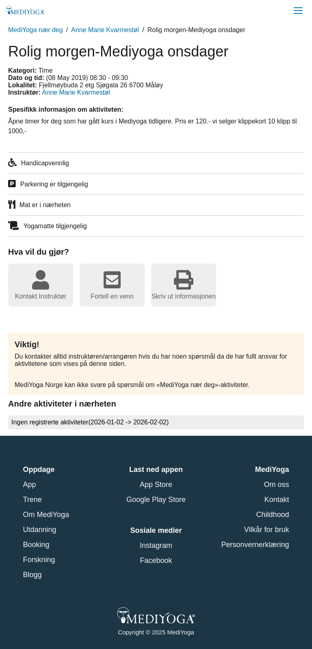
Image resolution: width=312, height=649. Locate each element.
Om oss (276, 484)
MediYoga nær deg (35, 29)
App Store (156, 484)
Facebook (156, 560)
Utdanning (39, 530)
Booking (36, 545)
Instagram (156, 545)
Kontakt (276, 499)
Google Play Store (156, 499)
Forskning (39, 560)
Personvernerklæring (255, 545)
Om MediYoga (46, 515)
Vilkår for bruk (266, 530)
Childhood (272, 515)
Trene (32, 499)
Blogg (32, 575)
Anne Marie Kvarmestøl (105, 29)
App (29, 484)
